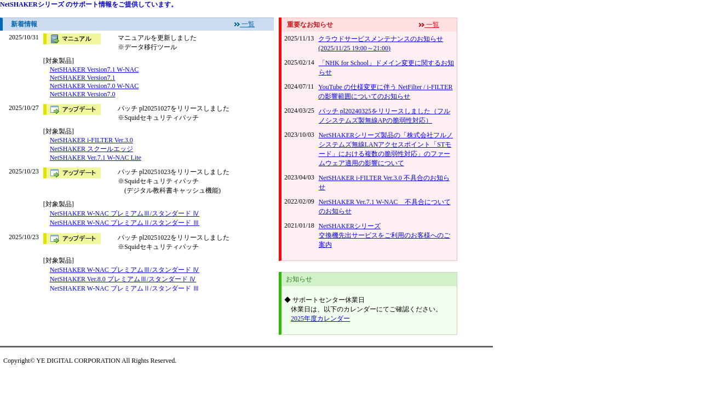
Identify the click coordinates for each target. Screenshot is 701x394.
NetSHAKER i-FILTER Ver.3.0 (91, 140)
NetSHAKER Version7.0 (83, 94)
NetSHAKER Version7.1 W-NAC (94, 69)
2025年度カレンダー (320, 318)
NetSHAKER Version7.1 (83, 78)
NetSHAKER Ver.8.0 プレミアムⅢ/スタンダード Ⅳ (123, 279)
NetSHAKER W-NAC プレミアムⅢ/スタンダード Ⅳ (124, 213)
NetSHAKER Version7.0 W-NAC (94, 86)
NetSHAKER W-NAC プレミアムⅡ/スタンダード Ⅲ (124, 223)
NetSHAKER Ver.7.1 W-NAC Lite (95, 157)
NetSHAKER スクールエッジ (91, 149)
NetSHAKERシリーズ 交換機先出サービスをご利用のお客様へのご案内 (384, 235)
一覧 (247, 24)
